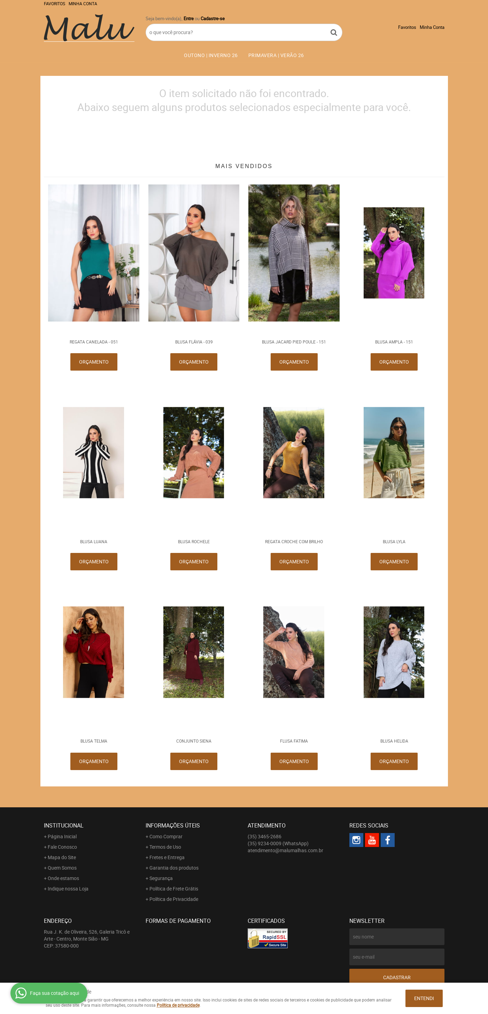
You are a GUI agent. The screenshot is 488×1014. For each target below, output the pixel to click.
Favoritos (54, 3)
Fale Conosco (62, 846)
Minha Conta (83, 3)
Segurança (161, 878)
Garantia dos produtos (174, 867)
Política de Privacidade (173, 899)
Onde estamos (63, 878)
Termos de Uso (165, 846)
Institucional (64, 825)
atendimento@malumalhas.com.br (285, 850)
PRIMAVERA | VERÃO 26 (276, 55)
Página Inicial (62, 836)
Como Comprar (166, 836)
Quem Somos (62, 867)
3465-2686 (264, 836)
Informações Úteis (173, 825)
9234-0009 (278, 843)
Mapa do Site (62, 857)
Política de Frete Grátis (173, 888)
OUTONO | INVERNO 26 (211, 55)
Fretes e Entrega (167, 857)
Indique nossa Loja (68, 888)
